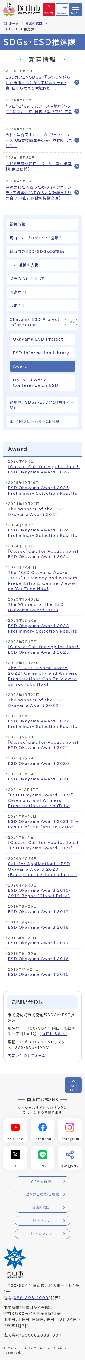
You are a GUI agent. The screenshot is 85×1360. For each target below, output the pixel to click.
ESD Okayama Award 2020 (38, 763)
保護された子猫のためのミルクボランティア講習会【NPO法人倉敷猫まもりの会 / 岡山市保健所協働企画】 (39, 193)
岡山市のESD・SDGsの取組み (37, 251)
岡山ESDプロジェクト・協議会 (36, 238)
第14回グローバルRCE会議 (35, 421)
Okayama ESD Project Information (35, 322)
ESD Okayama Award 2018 (38, 927)
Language (62, 13)
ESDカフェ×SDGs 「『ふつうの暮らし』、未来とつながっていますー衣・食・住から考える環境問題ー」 (38, 82)
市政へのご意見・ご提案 (40, 1194)
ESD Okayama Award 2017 (38, 943)
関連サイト (19, 292)
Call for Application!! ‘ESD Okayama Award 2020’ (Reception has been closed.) (42, 869)
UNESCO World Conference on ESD (35, 382)
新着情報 (17, 224)
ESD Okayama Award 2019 (38, 911)
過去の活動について (27, 278)
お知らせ (17, 306)
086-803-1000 (31, 1298)
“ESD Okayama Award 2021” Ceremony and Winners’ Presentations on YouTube (40, 800)
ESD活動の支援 (24, 265)
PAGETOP (73, 1088)
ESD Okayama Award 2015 (38, 974)
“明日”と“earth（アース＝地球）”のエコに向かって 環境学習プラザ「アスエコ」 (39, 111)
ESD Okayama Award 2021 (38, 779)
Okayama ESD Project (38, 339)
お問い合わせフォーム (26, 1055)
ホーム (14, 23)
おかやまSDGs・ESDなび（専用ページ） (42, 405)
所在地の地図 (54, 1034)
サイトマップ (40, 1220)
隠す (73, 322)
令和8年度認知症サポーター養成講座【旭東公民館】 (39, 166)
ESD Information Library (41, 353)
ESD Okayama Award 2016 (38, 959)
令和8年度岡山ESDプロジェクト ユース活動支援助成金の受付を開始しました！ (39, 140)
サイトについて (40, 1233)
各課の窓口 (33, 23)
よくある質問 (41, 1181)
